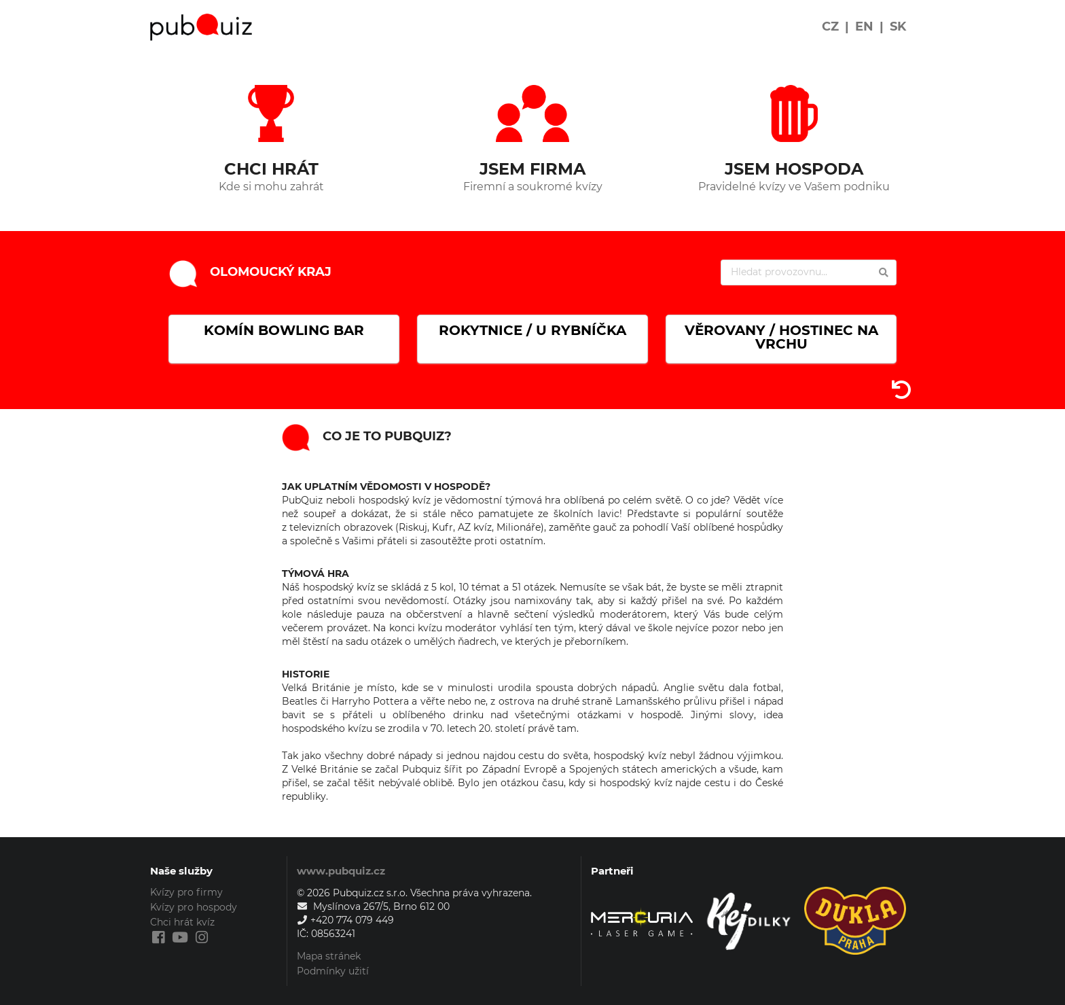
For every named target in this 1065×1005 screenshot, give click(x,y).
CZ (830, 26)
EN (864, 26)
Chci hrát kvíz (182, 922)
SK (898, 26)
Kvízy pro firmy (186, 892)
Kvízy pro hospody (193, 907)
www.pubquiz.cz (341, 870)
